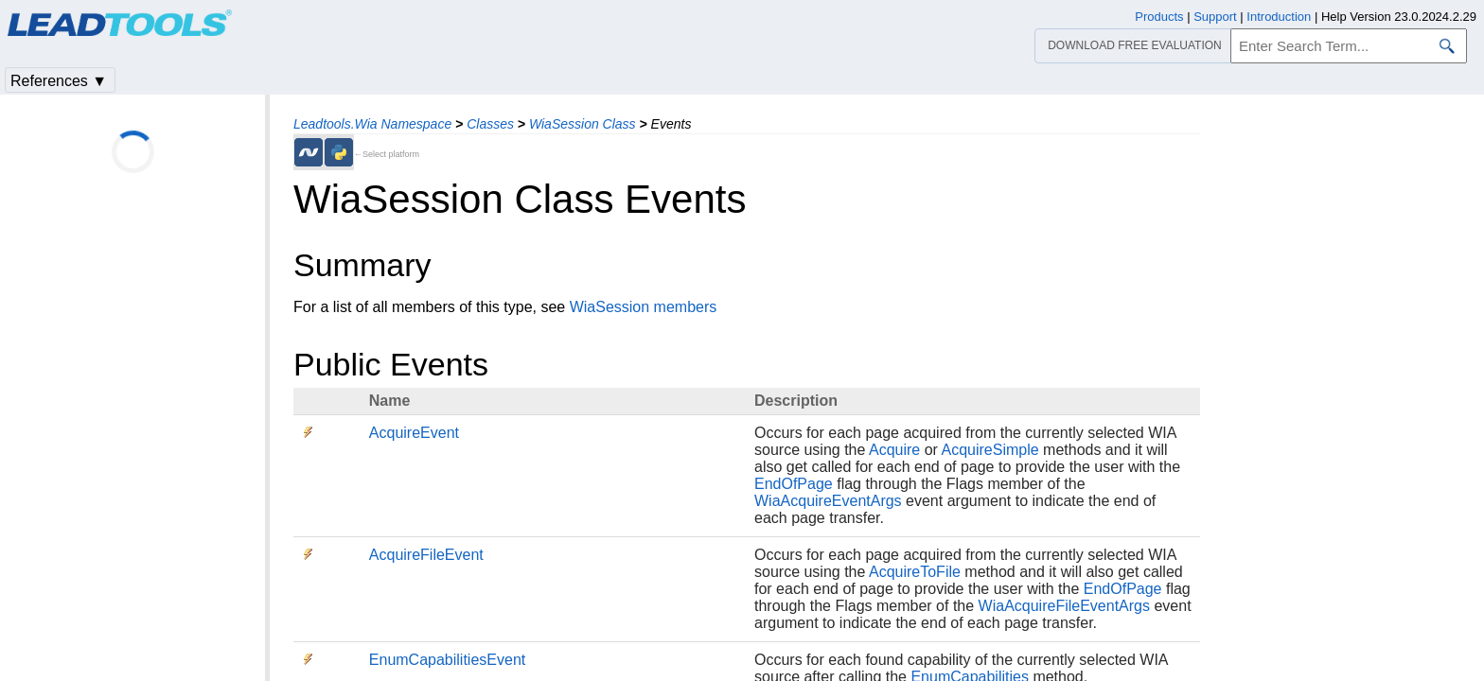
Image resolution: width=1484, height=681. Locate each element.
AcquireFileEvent (426, 555)
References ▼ (58, 81)
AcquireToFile (915, 572)
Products (1159, 16)
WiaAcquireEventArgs (828, 501)
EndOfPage (793, 484)
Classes (490, 123)
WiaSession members (643, 307)
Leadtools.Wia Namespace (372, 123)
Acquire (894, 450)
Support (1215, 16)
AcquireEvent (414, 433)
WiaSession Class (582, 123)
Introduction (1278, 16)
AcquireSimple (989, 450)
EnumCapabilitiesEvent (447, 660)
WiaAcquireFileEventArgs (1064, 606)
